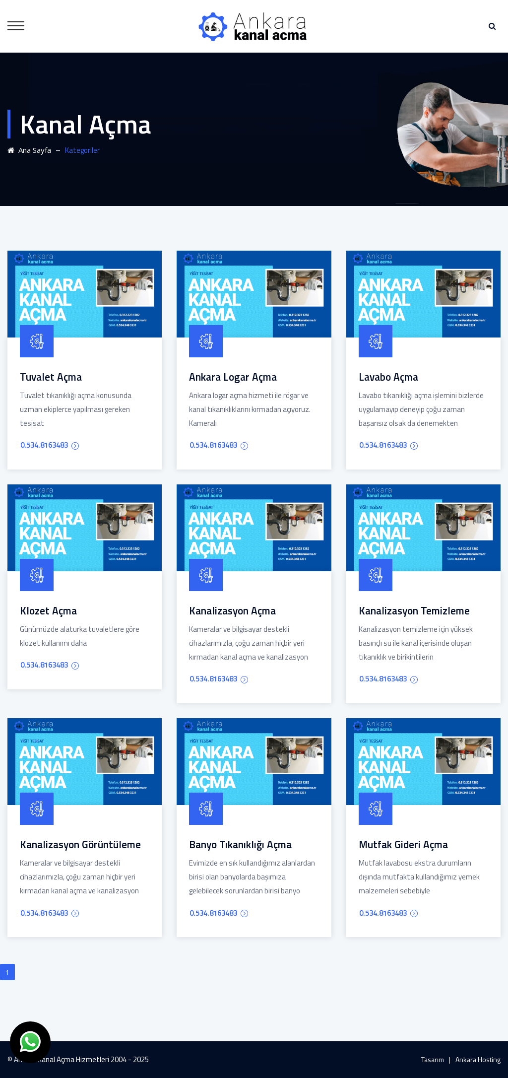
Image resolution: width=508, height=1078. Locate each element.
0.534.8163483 (49, 445)
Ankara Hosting (478, 1059)
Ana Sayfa (29, 150)
